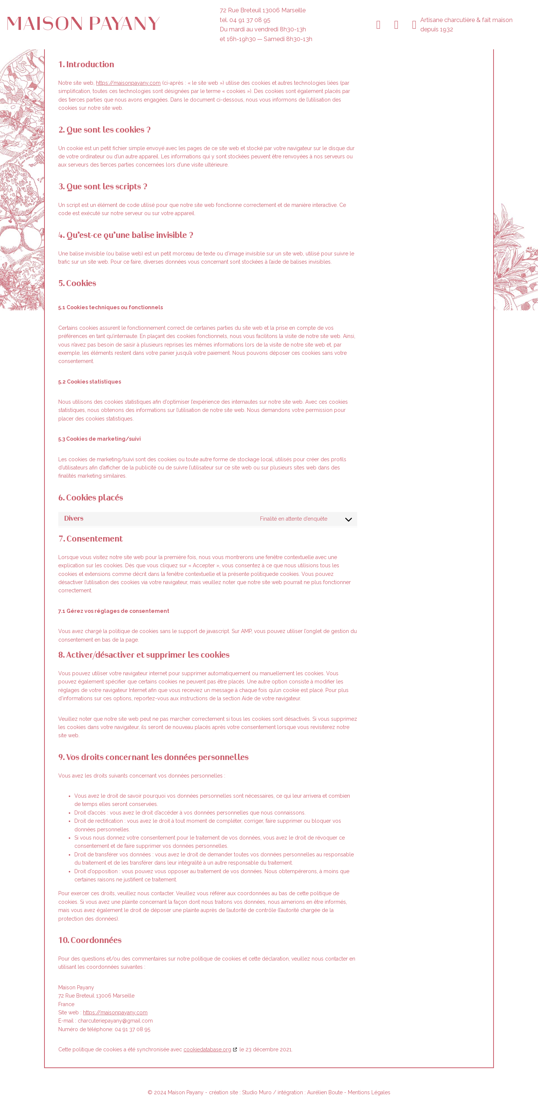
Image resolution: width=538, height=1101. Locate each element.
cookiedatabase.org (207, 1049)
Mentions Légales (369, 1092)
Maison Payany (83, 24)
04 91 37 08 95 (249, 20)
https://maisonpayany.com (128, 83)
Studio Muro (257, 1092)
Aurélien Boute (325, 1092)
